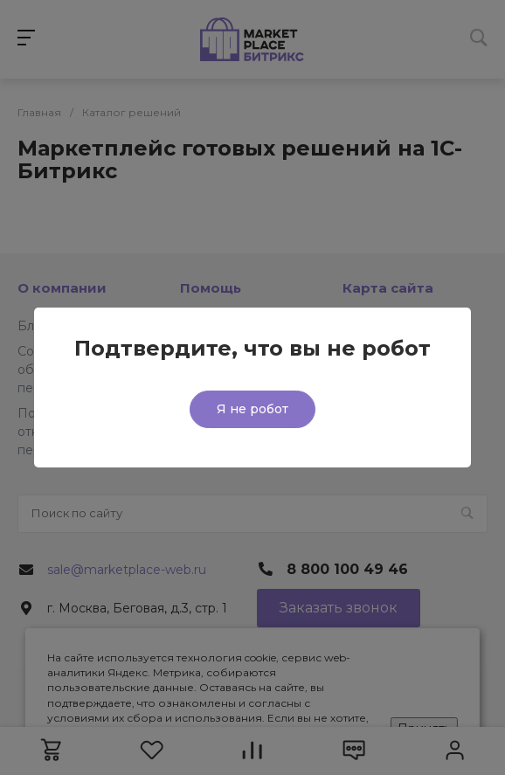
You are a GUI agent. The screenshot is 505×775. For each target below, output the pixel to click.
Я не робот (252, 409)
